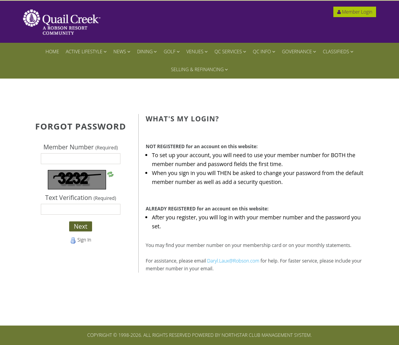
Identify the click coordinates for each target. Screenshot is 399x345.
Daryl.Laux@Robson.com (233, 260)
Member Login (354, 12)
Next (80, 226)
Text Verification (80, 198)
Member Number (81, 147)
